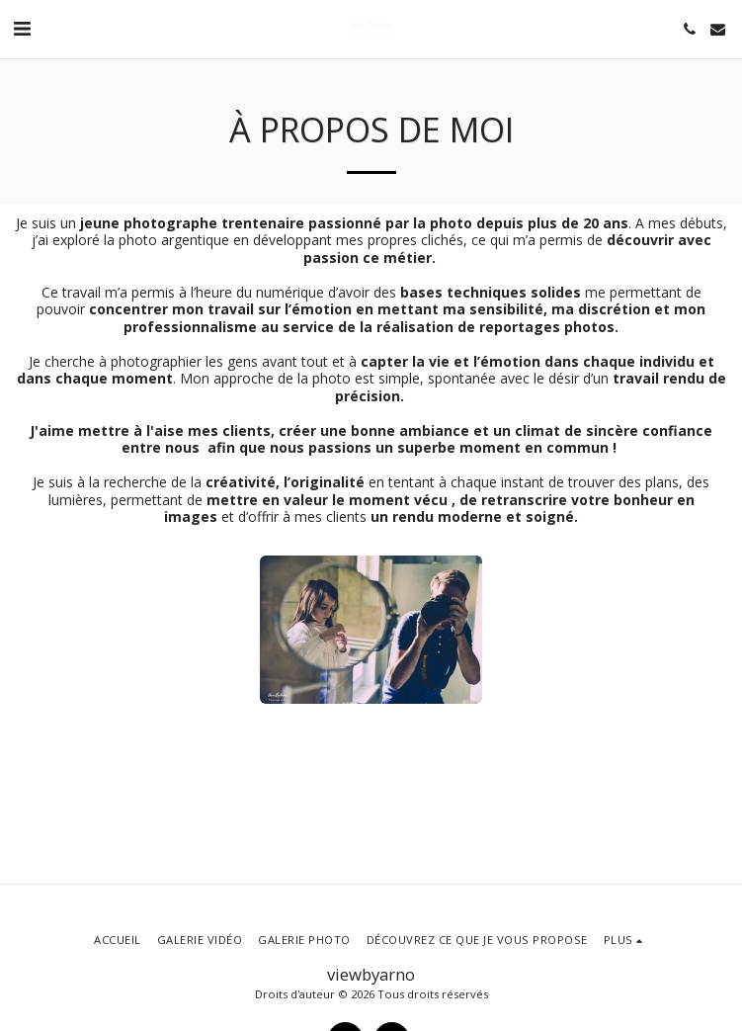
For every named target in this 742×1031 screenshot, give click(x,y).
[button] (22, 28)
